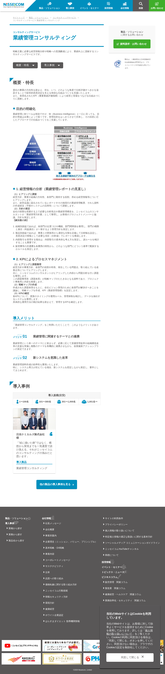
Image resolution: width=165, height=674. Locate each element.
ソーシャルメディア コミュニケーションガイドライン (132, 543)
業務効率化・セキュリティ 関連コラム (125, 600)
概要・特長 (22, 65)
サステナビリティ (54, 566)
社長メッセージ (53, 523)
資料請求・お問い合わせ (133, 43)
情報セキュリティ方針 (56, 596)
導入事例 (49, 65)
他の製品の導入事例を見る (55, 484)
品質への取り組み (54, 578)
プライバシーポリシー (116, 524)
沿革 (47, 572)
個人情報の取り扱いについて (119, 530)
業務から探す (15, 534)
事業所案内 (51, 535)
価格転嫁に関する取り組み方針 (61, 584)
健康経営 (49, 609)
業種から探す (15, 528)
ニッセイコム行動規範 (56, 590)
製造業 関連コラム (115, 588)
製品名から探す (16, 540)
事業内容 (49, 554)
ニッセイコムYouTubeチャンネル (122, 549)
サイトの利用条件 (114, 518)
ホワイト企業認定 (54, 615)
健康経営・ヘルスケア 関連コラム (123, 594)
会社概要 (49, 529)
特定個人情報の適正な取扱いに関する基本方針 (128, 536)
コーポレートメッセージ (57, 560)
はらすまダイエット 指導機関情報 (62, 621)
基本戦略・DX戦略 (54, 548)
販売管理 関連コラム (116, 582)
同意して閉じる (130, 657)
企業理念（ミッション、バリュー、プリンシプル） (71, 541)
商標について (112, 555)
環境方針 (49, 603)
